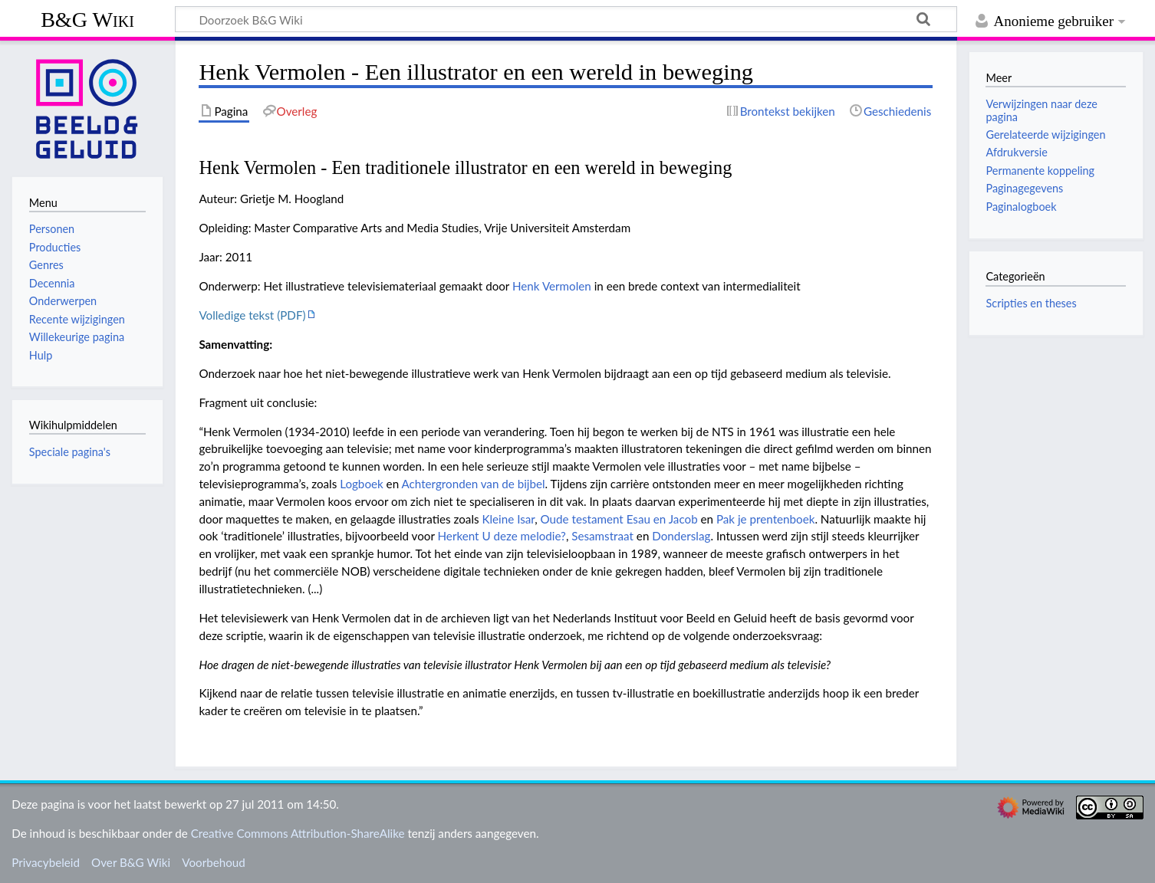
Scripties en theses (1031, 303)
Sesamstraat (602, 536)
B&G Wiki (87, 19)
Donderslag (681, 536)
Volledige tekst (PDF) (252, 315)
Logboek (361, 484)
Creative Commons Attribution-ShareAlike (298, 833)
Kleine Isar (508, 519)
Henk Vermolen (551, 286)
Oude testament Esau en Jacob (619, 519)
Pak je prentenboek (765, 519)
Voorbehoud (213, 862)
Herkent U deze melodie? (502, 536)
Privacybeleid (46, 862)
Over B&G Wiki (130, 862)
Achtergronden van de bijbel (473, 484)
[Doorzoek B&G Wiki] (566, 19)
